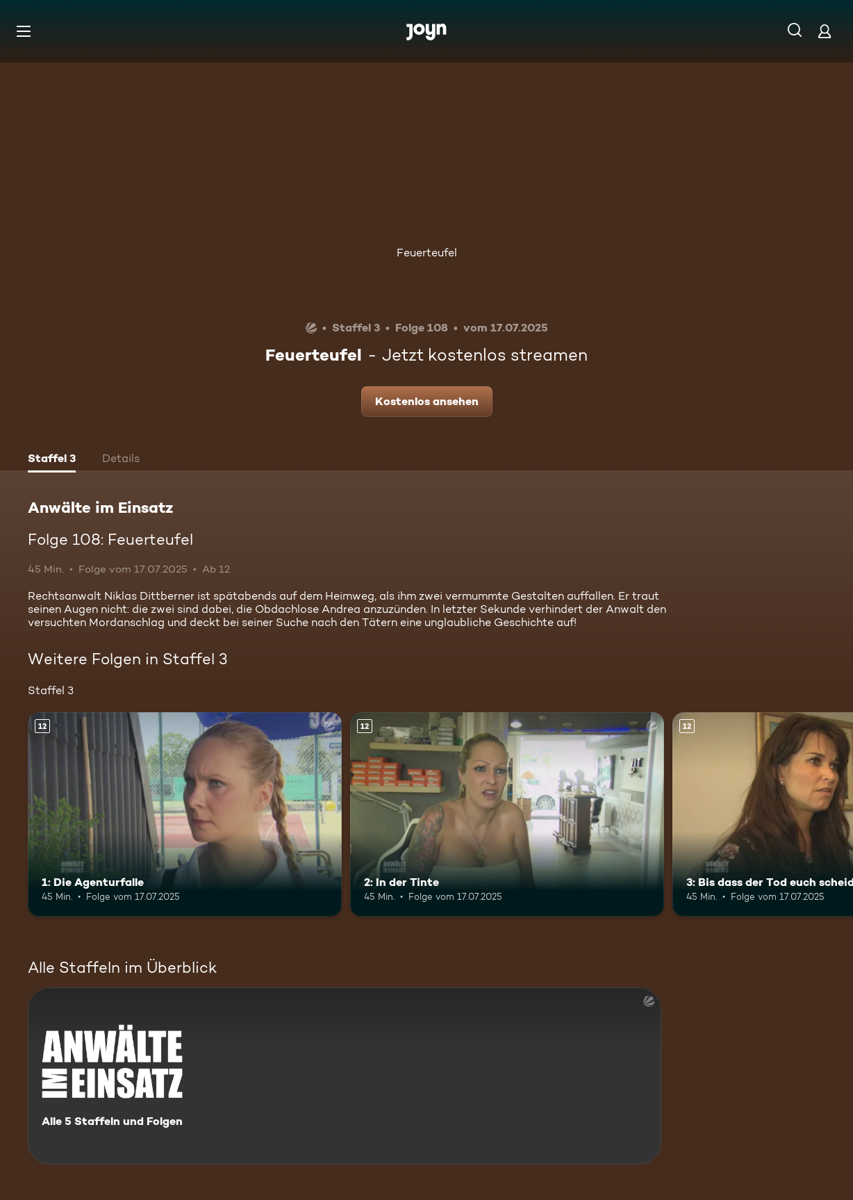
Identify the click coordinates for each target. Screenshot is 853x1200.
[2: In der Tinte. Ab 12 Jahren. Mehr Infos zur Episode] (507, 814)
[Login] (824, 31)
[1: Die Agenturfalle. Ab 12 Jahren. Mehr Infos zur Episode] (185, 814)
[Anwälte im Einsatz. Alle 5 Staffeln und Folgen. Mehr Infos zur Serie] (344, 1076)
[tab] (51, 459)
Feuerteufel (427, 252)
